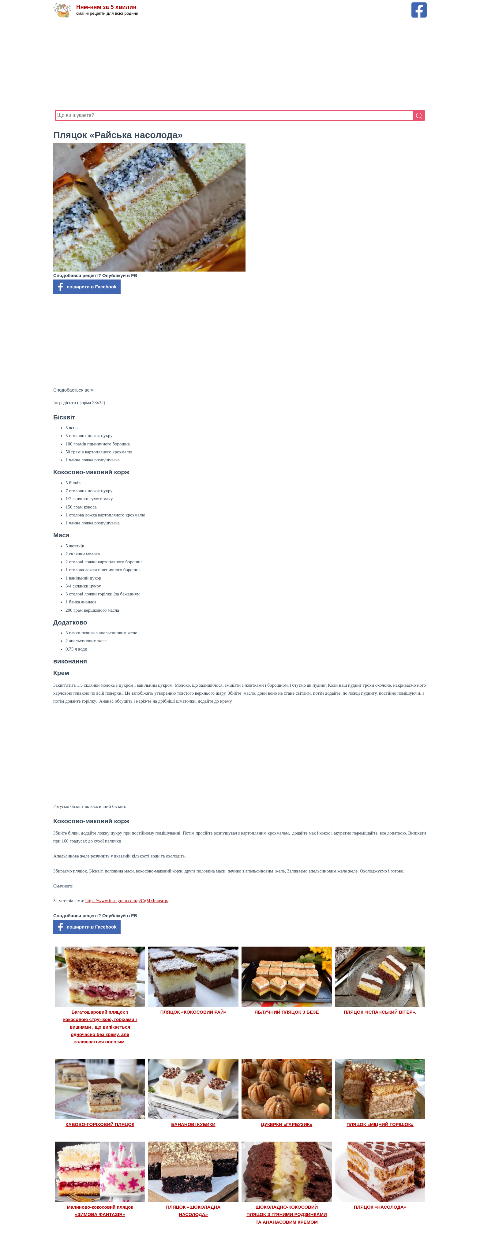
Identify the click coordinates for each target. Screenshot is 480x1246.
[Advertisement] (238, 64)
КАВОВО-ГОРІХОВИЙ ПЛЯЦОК (100, 1124)
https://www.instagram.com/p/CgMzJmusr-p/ (126, 900)
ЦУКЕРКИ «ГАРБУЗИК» (287, 1124)
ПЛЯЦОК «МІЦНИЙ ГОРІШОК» (380, 1124)
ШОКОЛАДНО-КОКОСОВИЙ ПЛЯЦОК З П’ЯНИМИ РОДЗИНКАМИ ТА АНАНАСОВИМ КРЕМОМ (286, 1214)
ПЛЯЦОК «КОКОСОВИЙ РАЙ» (193, 1012)
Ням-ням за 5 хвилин (106, 7)
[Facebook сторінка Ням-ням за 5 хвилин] (419, 5)
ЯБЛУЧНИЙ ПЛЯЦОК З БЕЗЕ (287, 1012)
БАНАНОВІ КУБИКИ (193, 1124)
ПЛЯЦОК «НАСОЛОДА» (380, 1207)
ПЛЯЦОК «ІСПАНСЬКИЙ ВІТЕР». (380, 1012)
